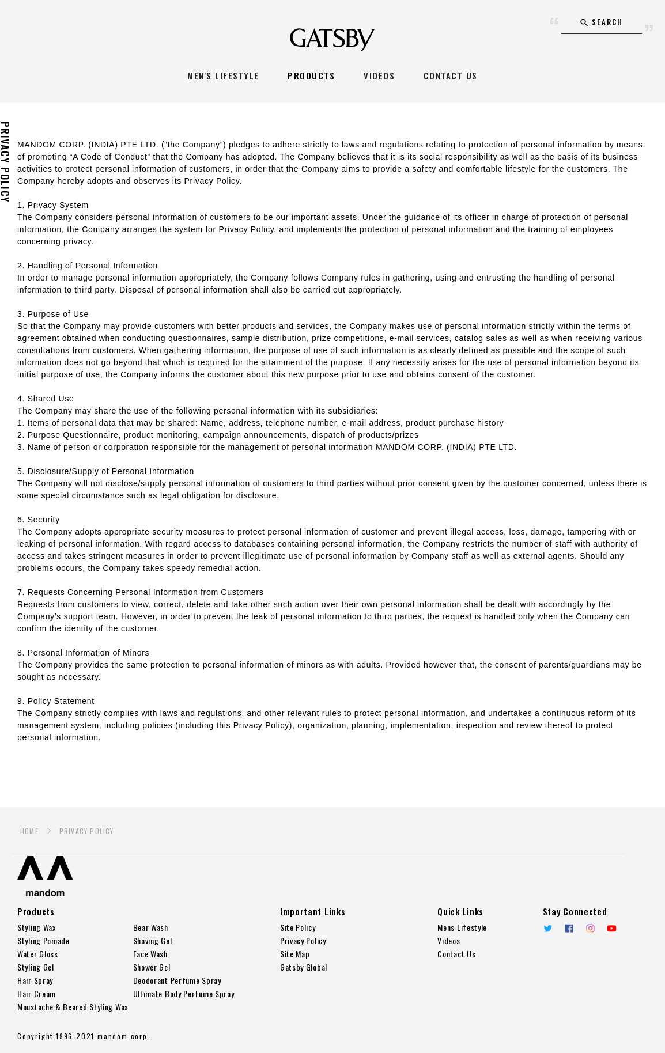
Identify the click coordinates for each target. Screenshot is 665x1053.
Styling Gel (35, 967)
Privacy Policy (303, 940)
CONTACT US (451, 75)
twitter (548, 928)
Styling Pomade (43, 940)
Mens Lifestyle (462, 927)
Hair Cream (36, 993)
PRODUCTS (311, 75)
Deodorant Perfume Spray (177, 980)
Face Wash (150, 954)
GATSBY (332, 39)
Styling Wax (36, 927)
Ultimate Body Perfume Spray (184, 993)
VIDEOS (379, 75)
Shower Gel (152, 967)
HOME (29, 831)
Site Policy (298, 927)
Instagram (590, 928)
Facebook (569, 928)
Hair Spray (35, 980)
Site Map (295, 954)
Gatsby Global (303, 967)
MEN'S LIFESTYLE (223, 75)
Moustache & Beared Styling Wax (72, 1007)
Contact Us (456, 954)
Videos (448, 940)
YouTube (612, 928)
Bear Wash (150, 927)
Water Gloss (37, 954)
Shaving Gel (152, 940)
